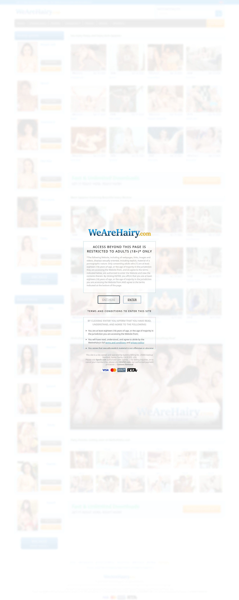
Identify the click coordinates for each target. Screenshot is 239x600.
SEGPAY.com (125, 362)
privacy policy (137, 342)
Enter (132, 299)
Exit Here (108, 299)
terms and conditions (115, 342)
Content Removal (125, 364)
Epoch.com (101, 360)
